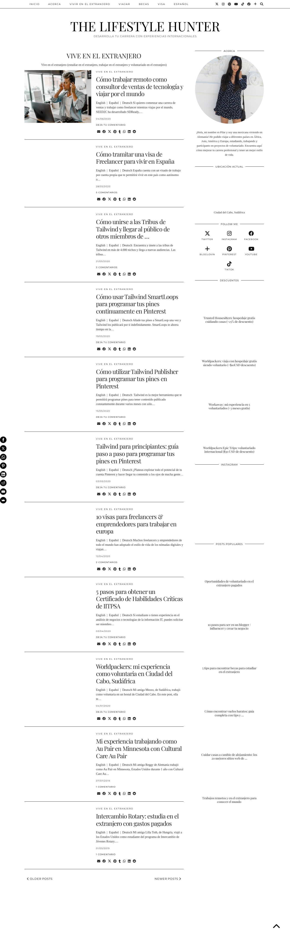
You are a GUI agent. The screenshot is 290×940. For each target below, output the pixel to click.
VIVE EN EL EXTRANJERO (114, 71)
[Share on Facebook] (104, 132)
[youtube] (251, 251)
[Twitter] (217, 4)
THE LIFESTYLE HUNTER (145, 26)
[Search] (262, 4)
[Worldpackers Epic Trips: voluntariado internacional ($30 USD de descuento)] (229, 435)
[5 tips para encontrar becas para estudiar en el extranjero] (229, 655)
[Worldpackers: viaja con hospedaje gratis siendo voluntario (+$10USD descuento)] (229, 348)
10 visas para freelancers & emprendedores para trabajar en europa (136, 524)
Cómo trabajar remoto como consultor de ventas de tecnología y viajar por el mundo (139, 86)
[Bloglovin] (255, 4)
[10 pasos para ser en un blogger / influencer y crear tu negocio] (229, 611)
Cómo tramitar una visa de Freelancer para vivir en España (135, 157)
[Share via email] (98, 132)
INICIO (34, 4)
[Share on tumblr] (120, 132)
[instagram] (229, 235)
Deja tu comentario (110, 124)
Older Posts (40, 878)
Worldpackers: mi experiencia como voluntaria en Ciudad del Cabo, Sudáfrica (134, 673)
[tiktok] (229, 266)
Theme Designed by (245, 935)
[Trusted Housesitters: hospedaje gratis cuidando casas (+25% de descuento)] (229, 305)
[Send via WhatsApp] (124, 132)
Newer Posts (168, 878)
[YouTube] (236, 4)
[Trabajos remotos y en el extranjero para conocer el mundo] (229, 785)
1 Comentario (105, 786)
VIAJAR (124, 4)
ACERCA (54, 4)
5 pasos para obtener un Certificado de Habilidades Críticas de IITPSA (139, 598)
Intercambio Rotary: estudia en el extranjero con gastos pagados (137, 819)
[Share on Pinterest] (115, 132)
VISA (161, 4)
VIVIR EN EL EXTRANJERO (90, 4)
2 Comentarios (106, 562)
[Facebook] (249, 4)
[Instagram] (223, 4)
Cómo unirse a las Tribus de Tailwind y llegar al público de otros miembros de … (133, 229)
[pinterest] (229, 251)
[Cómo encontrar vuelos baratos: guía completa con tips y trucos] (229, 698)
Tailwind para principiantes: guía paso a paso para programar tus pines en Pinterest (137, 453)
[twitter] (207, 235)
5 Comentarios (106, 192)
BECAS (144, 4)
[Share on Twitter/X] (109, 132)
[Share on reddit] (134, 132)
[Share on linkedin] (129, 132)
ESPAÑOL (181, 4)
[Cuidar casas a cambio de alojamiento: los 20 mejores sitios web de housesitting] (229, 741)
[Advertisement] (229, 843)
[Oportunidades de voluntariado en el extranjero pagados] (229, 568)
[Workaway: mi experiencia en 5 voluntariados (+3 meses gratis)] (229, 391)
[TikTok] (242, 4)
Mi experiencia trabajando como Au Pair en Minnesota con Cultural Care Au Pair (139, 748)
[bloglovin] (207, 251)
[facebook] (251, 235)
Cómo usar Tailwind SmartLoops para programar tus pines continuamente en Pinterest (137, 304)
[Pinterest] (229, 4)
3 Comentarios (106, 267)
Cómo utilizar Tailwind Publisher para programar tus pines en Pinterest (137, 378)
